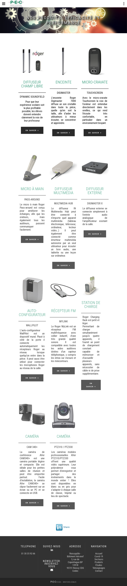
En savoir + (32, 130)
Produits (99, 562)
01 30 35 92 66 (28, 553)
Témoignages (99, 568)
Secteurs (98, 559)
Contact (99, 570)
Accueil (98, 553)
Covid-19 (99, 556)
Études (99, 565)
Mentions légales (69, 582)
